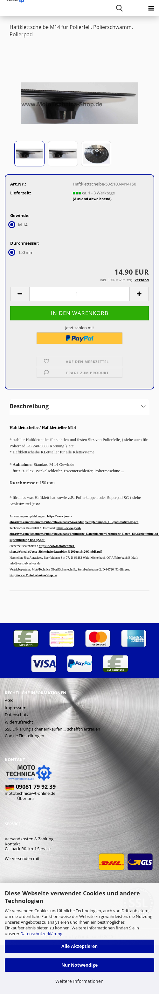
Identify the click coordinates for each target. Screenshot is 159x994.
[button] (19, 294)
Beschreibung (29, 406)
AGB (9, 700)
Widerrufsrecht (19, 722)
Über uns (25, 798)
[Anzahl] (79, 294)
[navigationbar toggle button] (151, 8)
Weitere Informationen (79, 981)
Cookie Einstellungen (24, 735)
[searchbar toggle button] (119, 8)
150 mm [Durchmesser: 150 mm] (21, 252)
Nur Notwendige (79, 965)
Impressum (15, 707)
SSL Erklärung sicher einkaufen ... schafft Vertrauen (52, 729)
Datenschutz (17, 715)
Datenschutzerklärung (41, 933)
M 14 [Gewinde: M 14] (18, 225)
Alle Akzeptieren (79, 946)
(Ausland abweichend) (92, 198)
